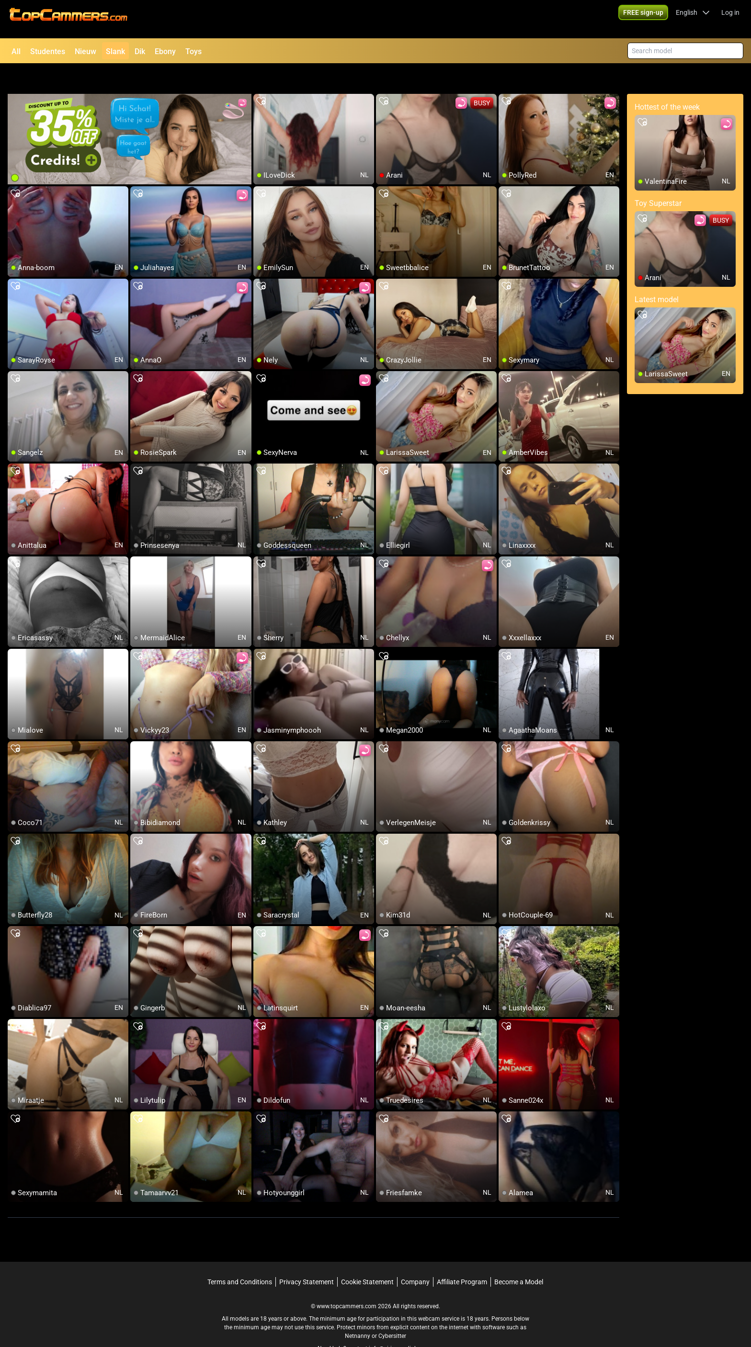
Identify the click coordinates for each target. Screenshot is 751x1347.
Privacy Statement (306, 1257)
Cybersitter (392, 1311)
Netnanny (358, 1311)
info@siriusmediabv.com (401, 1323)
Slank (115, 51)
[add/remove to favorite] (261, 76)
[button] (693, 19)
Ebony (165, 51)
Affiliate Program (462, 1257)
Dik (140, 51)
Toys (193, 51)
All (16, 51)
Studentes (47, 51)
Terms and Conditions (239, 1257)
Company (415, 1257)
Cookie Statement (367, 1257)
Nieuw (85, 51)
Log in (730, 19)
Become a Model (518, 1257)
